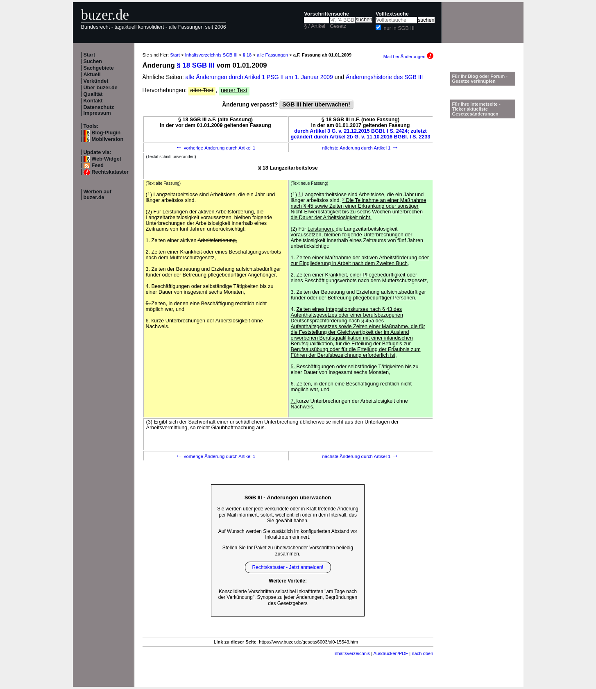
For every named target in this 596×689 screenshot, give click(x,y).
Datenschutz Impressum (99, 110)
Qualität (93, 94)
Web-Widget (106, 159)
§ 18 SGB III (195, 65)
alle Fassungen (272, 54)
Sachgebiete (99, 68)
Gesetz (338, 26)
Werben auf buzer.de (97, 194)
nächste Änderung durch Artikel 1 (360, 147)
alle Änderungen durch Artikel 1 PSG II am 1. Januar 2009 (260, 77)
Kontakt (93, 101)
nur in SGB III (399, 28)
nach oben (422, 653)
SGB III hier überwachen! (316, 104)
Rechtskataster (110, 172)
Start (89, 55)
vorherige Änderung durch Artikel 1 (216, 147)
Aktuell (92, 74)
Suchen (93, 61)
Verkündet (96, 81)
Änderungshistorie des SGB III (384, 77)
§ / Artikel (314, 26)
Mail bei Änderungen (408, 56)
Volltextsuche (392, 14)
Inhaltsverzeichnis (351, 653)
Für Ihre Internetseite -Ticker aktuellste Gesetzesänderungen (476, 109)
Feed (98, 165)
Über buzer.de (101, 88)
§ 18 (247, 54)
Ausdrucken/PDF (391, 653)
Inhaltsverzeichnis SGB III (211, 54)
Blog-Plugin (106, 133)
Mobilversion (108, 139)
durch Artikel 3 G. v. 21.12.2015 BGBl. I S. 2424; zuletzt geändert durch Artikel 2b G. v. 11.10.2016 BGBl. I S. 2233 (361, 134)
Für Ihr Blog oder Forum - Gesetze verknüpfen (480, 79)
